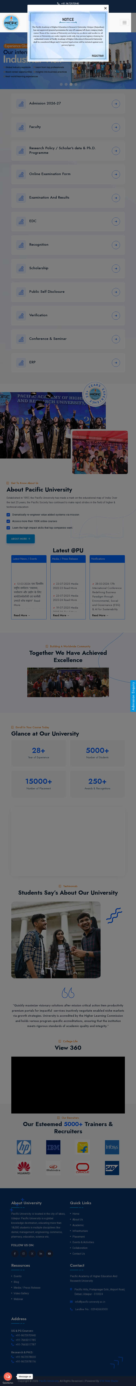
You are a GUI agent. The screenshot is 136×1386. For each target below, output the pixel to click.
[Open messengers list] (8, 1376)
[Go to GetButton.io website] (8, 1383)
